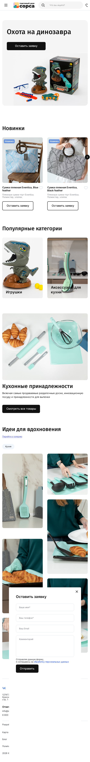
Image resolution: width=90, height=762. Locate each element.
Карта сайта (8, 735)
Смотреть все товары (21, 409)
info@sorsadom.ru (11, 714)
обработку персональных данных (52, 552)
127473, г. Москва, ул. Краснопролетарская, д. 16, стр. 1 (16, 700)
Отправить (28, 559)
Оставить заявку (18, 206)
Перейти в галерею (12, 437)
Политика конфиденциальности (18, 749)
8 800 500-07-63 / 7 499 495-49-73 (21, 718)
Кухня (8, 447)
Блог (4, 742)
